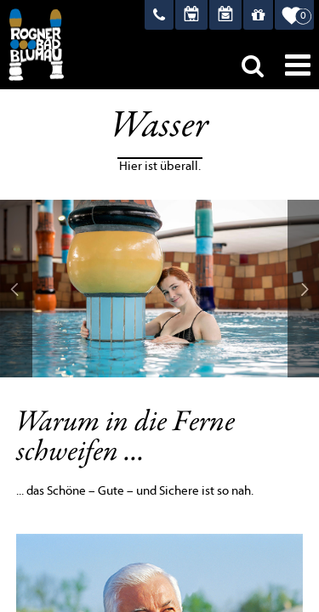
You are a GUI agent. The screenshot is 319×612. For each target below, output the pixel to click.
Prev (16, 288)
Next (304, 288)
